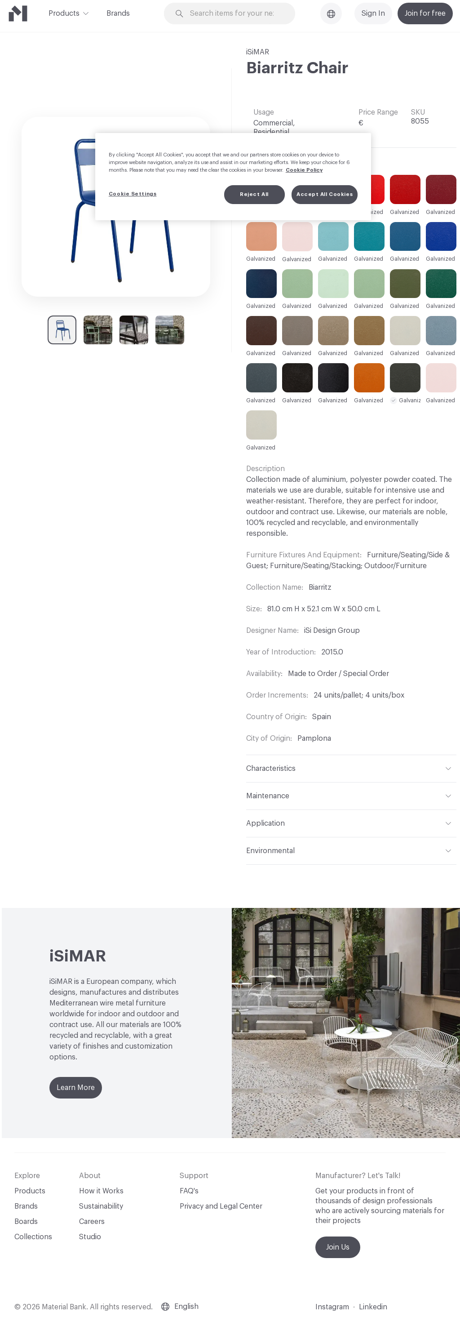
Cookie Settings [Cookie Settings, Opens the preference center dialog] (133, 193)
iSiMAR (257, 52)
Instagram (332, 1307)
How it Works (101, 1191)
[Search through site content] (235, 14)
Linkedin (373, 1307)
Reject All (254, 194)
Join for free (425, 13)
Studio (90, 1237)
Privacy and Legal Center (221, 1206)
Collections (33, 1237)
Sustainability (101, 1206)
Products (64, 12)
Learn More (76, 1087)
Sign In (373, 13)
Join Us (337, 1247)
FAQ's (189, 1191)
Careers (92, 1221)
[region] (233, 176)
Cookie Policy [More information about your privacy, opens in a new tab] (304, 170)
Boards (26, 1221)
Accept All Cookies (324, 194)
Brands (118, 13)
